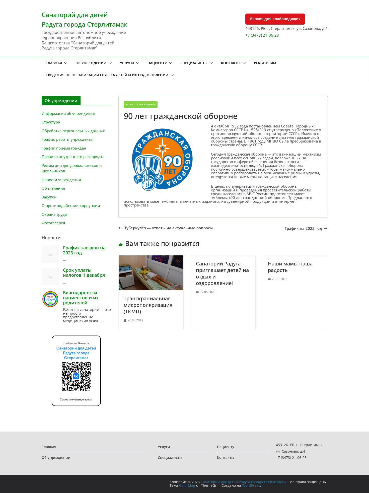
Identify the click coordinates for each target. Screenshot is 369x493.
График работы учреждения (67, 139)
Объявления (53, 188)
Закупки (49, 196)
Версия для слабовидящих (275, 19)
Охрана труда (54, 214)
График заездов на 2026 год (84, 250)
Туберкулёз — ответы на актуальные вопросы (166, 228)
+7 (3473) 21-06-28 (262, 35)
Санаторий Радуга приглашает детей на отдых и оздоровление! (222, 273)
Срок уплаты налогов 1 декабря (84, 272)
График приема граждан (64, 148)
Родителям (265, 62)
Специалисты (193, 62)
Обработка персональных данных (73, 130)
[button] (64, 62)
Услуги (127, 62)
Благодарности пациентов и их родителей (81, 298)
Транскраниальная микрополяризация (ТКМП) (148, 305)
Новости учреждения (141, 104)
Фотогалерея (53, 222)
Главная (54, 62)
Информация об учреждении (68, 113)
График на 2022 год (306, 228)
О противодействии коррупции (71, 205)
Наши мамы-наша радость (290, 266)
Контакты (230, 62)
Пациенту (157, 62)
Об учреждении (91, 62)
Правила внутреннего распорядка (73, 156)
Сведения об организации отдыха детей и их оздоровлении (107, 75)
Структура (51, 121)
